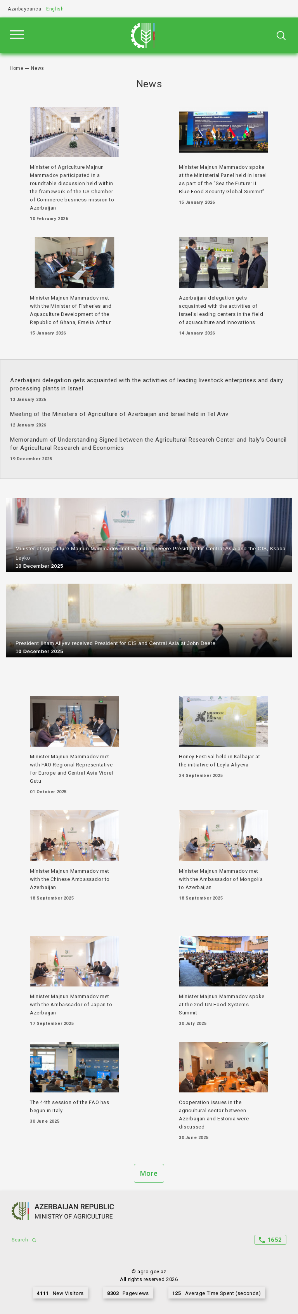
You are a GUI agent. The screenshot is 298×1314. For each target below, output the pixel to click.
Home (16, 68)
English (55, 9)
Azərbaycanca (24, 9)
